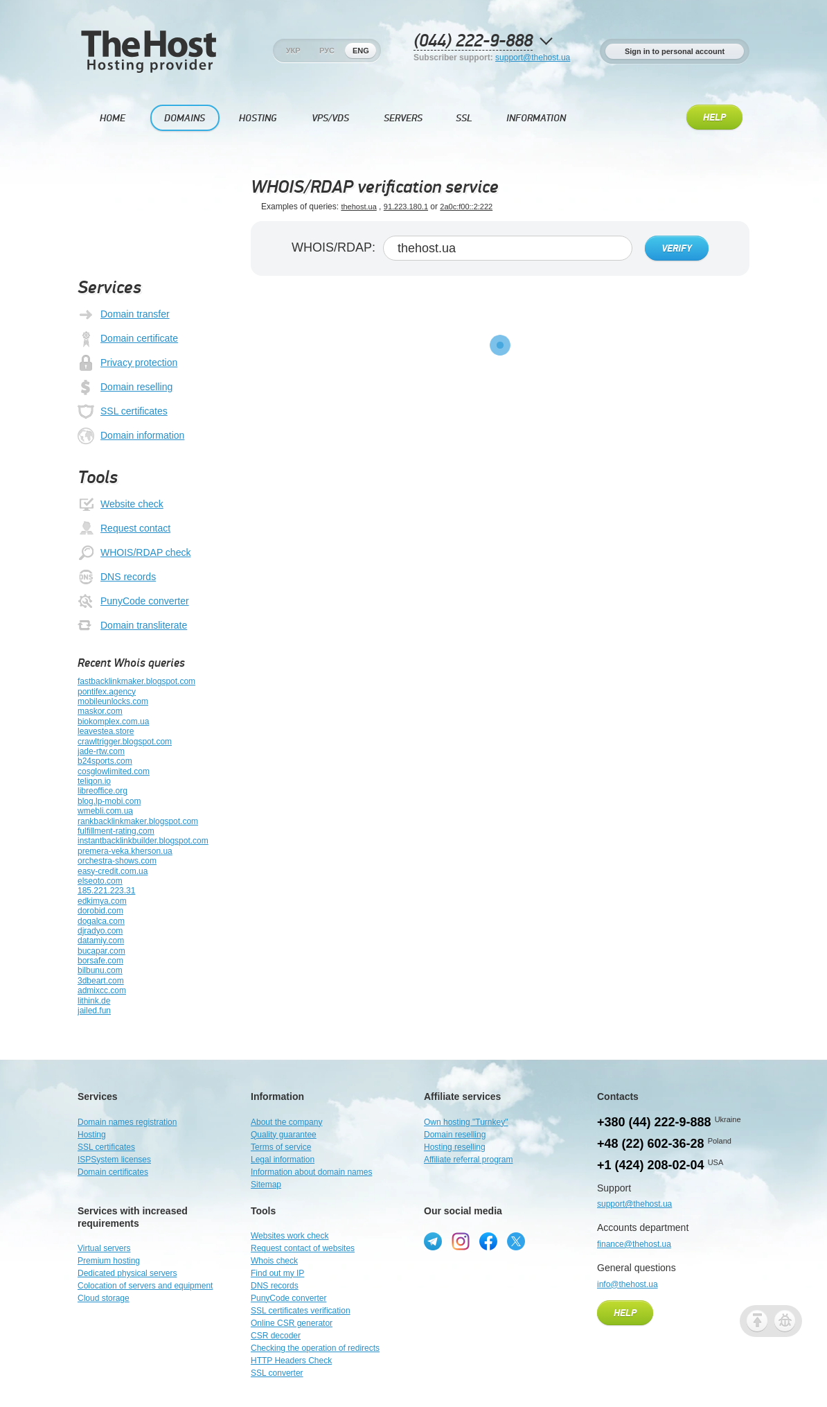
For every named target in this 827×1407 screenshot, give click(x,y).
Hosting (257, 118)
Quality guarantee (284, 1134)
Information (536, 118)
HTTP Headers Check (291, 1360)
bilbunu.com (100, 970)
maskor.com (100, 711)
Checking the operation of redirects (315, 1348)
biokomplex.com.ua (113, 721)
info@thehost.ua (627, 1284)
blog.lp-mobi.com (109, 801)
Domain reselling (125, 387)
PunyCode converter (133, 601)
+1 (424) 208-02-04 (650, 1165)
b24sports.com (105, 761)
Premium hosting (109, 1261)
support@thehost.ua (532, 57)
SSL (464, 118)
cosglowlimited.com (114, 771)
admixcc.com (102, 990)
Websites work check (289, 1236)
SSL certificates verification (300, 1311)
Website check (120, 504)
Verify (676, 249)
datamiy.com (101, 940)
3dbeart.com (101, 981)
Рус (327, 50)
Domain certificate (128, 339)
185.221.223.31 (106, 890)
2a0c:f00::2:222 (466, 206)
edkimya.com (102, 901)
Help (714, 118)
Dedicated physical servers (127, 1273)
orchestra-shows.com (117, 861)
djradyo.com (100, 931)
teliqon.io (94, 781)
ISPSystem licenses (114, 1159)
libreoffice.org (102, 791)
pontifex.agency (107, 692)
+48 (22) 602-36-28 (650, 1144)
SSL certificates (123, 411)
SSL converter (277, 1373)
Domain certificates (113, 1172)
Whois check (274, 1261)
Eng (361, 50)
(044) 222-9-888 (473, 41)
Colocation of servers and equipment (145, 1286)
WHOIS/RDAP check (134, 553)
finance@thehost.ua (634, 1244)
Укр (293, 50)
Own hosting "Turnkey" (466, 1122)
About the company (286, 1122)
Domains (184, 118)
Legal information (282, 1159)
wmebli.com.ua (105, 811)
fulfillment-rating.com (116, 831)
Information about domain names (311, 1172)
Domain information (131, 436)
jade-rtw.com (101, 751)
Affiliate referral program (468, 1159)
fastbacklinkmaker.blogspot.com (136, 681)
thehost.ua (358, 206)
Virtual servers (104, 1248)
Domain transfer (124, 314)
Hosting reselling (455, 1147)
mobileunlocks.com (113, 701)
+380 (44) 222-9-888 (654, 1122)
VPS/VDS (330, 118)
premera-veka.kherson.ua (125, 851)
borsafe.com (100, 960)
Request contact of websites (303, 1248)
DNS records (117, 577)
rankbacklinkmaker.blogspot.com (138, 821)
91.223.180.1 (406, 206)
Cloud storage (104, 1298)
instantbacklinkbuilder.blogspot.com (143, 841)
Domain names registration (127, 1122)
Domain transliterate (132, 626)
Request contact (124, 529)
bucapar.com (101, 951)
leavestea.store (106, 731)
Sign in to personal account (674, 51)
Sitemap (266, 1184)
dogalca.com (101, 921)
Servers (403, 118)
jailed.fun (94, 1010)
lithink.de (94, 1001)
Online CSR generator (291, 1323)
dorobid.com (100, 911)
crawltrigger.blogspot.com (125, 741)
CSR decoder (276, 1335)
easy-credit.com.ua (113, 871)
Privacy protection (127, 363)
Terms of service (281, 1147)
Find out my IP (277, 1273)
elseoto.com (100, 881)
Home (112, 118)
